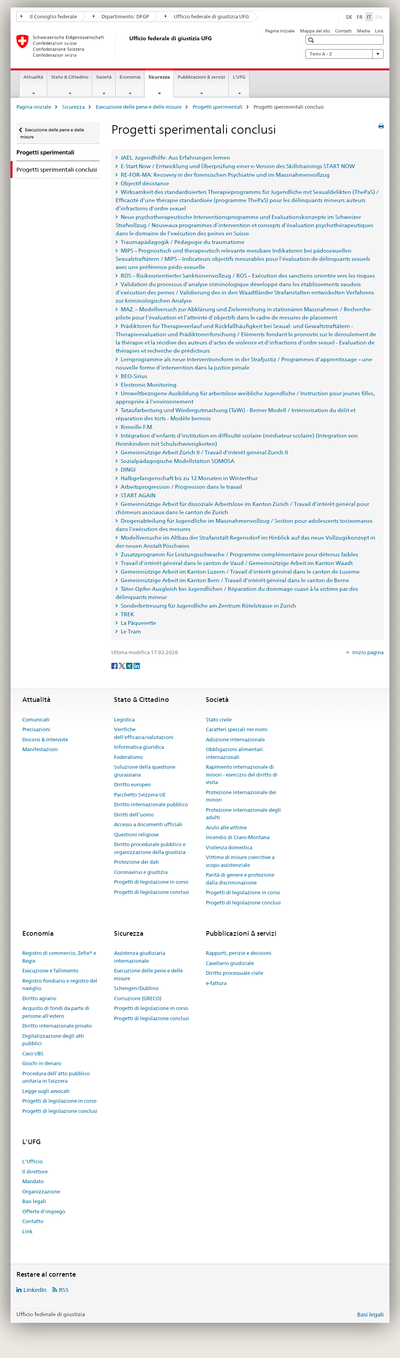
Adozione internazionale (235, 739)
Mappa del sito (315, 31)
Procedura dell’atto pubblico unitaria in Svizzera (56, 1077)
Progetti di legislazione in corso (151, 882)
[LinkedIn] (137, 665)
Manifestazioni (40, 749)
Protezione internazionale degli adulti (243, 814)
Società (104, 77)
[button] (312, 40)
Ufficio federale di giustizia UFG (207, 16)
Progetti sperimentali (218, 107)
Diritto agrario (39, 998)
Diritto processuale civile (234, 973)
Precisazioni (36, 729)
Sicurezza (160, 79)
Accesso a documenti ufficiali (148, 824)
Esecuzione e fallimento (50, 970)
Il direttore (35, 1171)
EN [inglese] (379, 16)
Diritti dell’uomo (134, 814)
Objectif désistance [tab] (144, 183)
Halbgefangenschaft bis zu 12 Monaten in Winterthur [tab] (189, 478)
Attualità (33, 77)
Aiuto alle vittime (226, 827)
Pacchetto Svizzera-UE (140, 794)
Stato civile (219, 719)
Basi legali (34, 1201)
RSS (64, 1289)
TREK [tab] (127, 614)
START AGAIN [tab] (137, 495)
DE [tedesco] (349, 17)
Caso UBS (33, 1053)
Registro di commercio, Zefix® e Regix (59, 957)
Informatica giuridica (139, 747)
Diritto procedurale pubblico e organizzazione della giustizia (150, 848)
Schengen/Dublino (136, 988)
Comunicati (36, 719)
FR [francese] (359, 17)
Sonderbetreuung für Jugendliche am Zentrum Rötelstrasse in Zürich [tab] (208, 606)
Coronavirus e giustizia (141, 872)
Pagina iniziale (280, 31)
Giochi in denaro (41, 1063)
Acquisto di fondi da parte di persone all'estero (55, 1012)
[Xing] (130, 665)
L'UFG (239, 77)
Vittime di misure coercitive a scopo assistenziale (240, 861)
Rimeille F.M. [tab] (136, 427)
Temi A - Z (344, 54)
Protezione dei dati (136, 862)
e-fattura (216, 983)
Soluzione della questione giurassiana (144, 771)
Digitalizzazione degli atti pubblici (53, 1040)
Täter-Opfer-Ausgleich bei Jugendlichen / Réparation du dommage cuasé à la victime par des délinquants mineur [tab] (237, 593)
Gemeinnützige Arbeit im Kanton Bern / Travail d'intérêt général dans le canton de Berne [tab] (234, 580)
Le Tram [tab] (130, 631)
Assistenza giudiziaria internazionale (139, 957)
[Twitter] (122, 665)
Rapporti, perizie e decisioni (238, 953)
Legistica (124, 719)
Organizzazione (41, 1191)
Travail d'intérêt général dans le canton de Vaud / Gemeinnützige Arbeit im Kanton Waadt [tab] (236, 563)
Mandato (33, 1181)
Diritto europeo (132, 784)
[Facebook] (115, 665)
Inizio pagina (367, 652)
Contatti (343, 31)
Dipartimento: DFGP (121, 16)
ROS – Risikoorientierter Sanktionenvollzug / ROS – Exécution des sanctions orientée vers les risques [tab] (247, 276)
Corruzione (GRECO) (137, 998)
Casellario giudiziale (230, 963)
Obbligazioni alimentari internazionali (234, 753)
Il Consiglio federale (49, 16)
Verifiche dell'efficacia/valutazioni (143, 733)
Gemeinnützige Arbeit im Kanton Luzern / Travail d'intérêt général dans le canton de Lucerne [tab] (240, 572)
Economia (130, 77)
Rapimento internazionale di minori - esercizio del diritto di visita (241, 774)
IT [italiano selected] (369, 17)
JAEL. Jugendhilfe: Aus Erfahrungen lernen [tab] (175, 157)
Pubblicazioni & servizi (201, 77)
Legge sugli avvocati (46, 1091)
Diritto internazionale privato (57, 1026)
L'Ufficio (32, 1161)
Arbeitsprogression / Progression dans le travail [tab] (181, 487)
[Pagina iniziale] (127, 46)
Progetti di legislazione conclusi (151, 892)
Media (363, 31)
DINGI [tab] (128, 469)
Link (379, 31)
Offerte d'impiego (43, 1211)
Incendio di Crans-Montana (238, 837)
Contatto (32, 1221)
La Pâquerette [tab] (138, 623)
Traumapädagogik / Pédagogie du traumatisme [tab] (182, 242)
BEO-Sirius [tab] (133, 376)
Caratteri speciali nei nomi (237, 729)
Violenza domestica (229, 847)
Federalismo (128, 757)
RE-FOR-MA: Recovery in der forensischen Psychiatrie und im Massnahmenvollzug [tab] (225, 175)
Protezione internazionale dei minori (241, 796)
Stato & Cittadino (69, 77)
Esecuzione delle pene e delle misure (139, 107)
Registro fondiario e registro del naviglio (59, 985)
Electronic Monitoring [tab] (148, 385)
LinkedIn (34, 1289)
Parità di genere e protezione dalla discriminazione (240, 879)
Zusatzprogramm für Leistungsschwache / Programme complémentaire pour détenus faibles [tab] (239, 554)
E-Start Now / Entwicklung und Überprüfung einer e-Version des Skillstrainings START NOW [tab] (237, 166)
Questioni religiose (136, 834)
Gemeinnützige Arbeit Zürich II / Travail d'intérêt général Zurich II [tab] (204, 452)
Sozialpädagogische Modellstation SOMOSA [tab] (177, 461)
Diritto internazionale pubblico (151, 804)
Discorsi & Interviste (45, 739)
